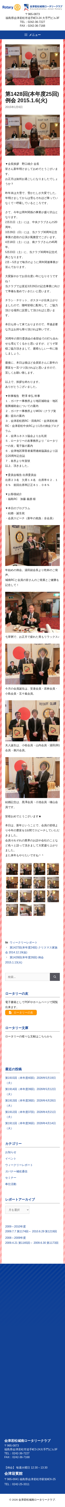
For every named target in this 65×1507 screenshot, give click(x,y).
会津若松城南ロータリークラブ (37, 1501)
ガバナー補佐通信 (16, 1172)
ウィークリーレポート (23, 942)
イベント (10, 1160)
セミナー (10, 1179)
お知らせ (10, 1153)
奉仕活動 (10, 1185)
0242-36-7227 (38, 21)
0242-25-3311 (20, 1485)
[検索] (55, 977)
